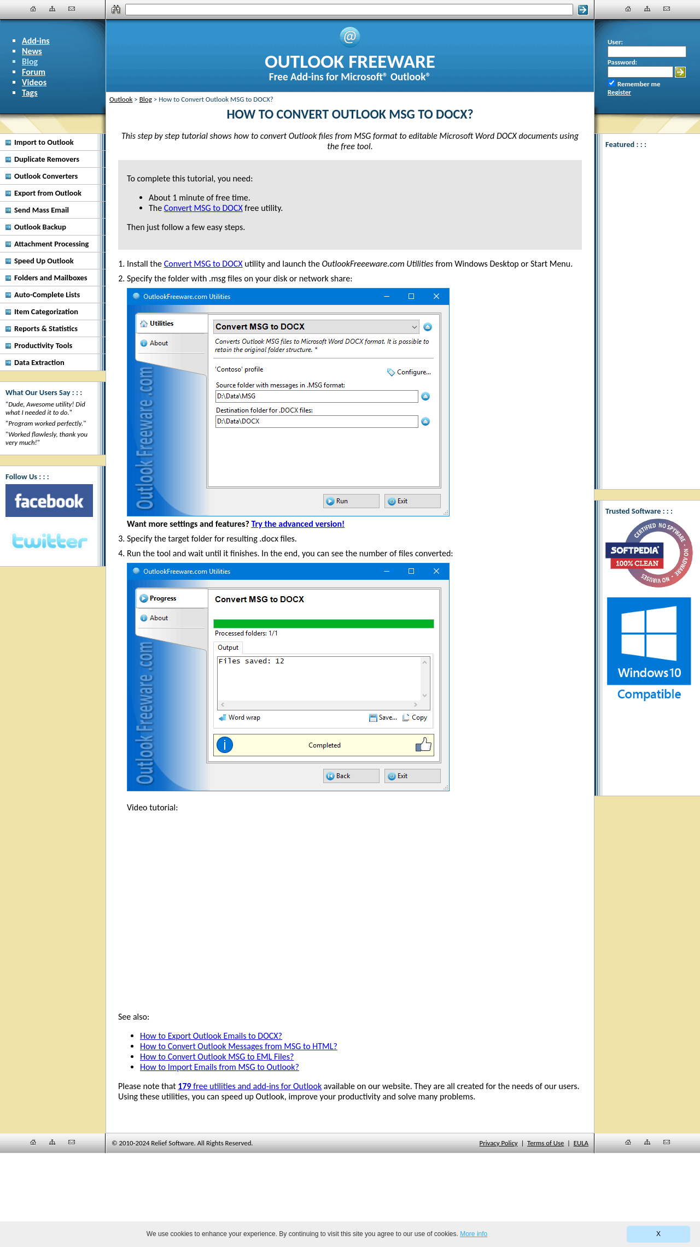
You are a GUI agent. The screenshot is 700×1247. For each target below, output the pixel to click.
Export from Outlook (47, 193)
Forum (33, 72)
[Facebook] (49, 500)
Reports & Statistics (46, 328)
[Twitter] (49, 541)
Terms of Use (545, 1143)
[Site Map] (52, 8)
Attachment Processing (51, 244)
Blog (30, 61)
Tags (30, 92)
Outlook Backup (40, 227)
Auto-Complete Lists (47, 294)
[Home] (33, 8)
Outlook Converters (46, 176)
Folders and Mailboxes (51, 278)
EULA (581, 1143)
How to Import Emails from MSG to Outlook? (219, 1067)
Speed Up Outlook (44, 261)
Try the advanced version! (298, 524)
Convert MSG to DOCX (203, 263)
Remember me (638, 84)
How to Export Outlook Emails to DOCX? (211, 1036)
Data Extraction (39, 362)
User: (615, 42)
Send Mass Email (41, 210)
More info (473, 1234)
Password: (622, 62)
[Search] (349, 9)
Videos (34, 82)
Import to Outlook (44, 142)
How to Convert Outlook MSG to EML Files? (217, 1056)
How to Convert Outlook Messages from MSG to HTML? (238, 1046)
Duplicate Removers (46, 159)
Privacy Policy (499, 1143)
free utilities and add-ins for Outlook (250, 1086)
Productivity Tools (43, 345)
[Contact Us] (71, 8)
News (32, 51)
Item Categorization (46, 311)
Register (619, 92)
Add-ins (36, 41)
